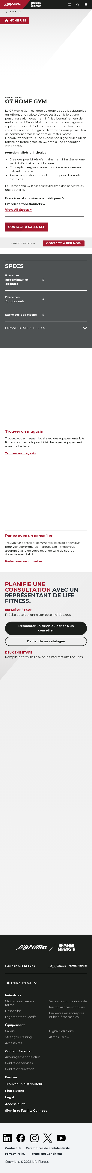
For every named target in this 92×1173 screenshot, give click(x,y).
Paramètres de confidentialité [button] (48, 1148)
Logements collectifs (20, 1017)
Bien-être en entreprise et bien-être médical (66, 1015)
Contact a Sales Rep (26, 227)
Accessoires (13, 1043)
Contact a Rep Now (64, 243)
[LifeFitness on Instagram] (34, 1138)
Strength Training (18, 1037)
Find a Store (14, 1091)
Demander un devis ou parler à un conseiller (46, 628)
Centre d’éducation (19, 1069)
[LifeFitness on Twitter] (47, 1138)
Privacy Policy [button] (15, 1153)
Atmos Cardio (59, 1037)
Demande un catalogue (46, 641)
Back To (13, 11)
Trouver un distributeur (24, 1084)
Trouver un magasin (20, 453)
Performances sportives (67, 1007)
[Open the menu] (86, 4)
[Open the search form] (78, 4)
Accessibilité (15, 1104)
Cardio (10, 1031)
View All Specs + (18, 209)
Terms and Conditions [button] (46, 1153)
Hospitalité (13, 1011)
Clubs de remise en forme (19, 1003)
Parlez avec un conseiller (23, 561)
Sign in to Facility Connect (26, 1110)
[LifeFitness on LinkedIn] (7, 1138)
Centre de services (19, 1063)
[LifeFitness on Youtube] (61, 1138)
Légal (9, 1097)
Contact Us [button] (13, 1148)
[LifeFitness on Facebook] (20, 1138)
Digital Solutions (61, 1031)
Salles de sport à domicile (68, 1001)
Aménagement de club (22, 1057)
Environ (11, 1077)
